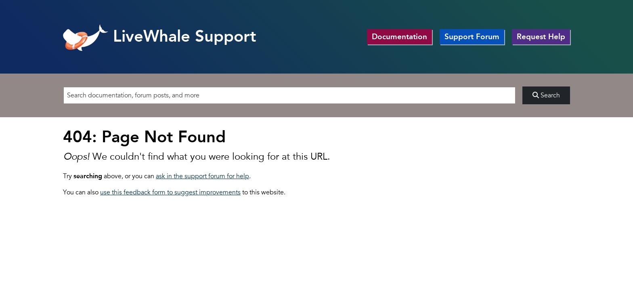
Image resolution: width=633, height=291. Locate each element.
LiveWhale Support (159, 36)
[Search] (289, 95)
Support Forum (471, 36)
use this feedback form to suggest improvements (170, 192)
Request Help (541, 36)
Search (546, 95)
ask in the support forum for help (202, 176)
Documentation (399, 36)
